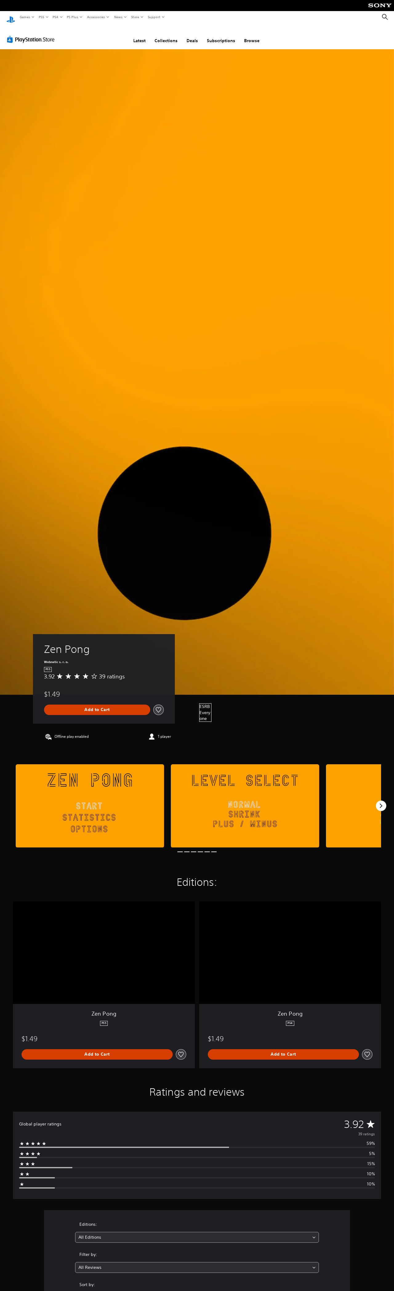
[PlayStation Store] (32, 33)
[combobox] (197, 1231)
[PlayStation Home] (11, 17)
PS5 (41, 17)
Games (24, 17)
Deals (192, 35)
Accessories (96, 17)
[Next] (381, 800)
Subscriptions (221, 35)
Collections (166, 35)
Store (135, 17)
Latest (139, 35)
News (118, 17)
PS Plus (72, 17)
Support (153, 17)
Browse (251, 35)
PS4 (55, 17)
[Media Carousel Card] (90, 800)
